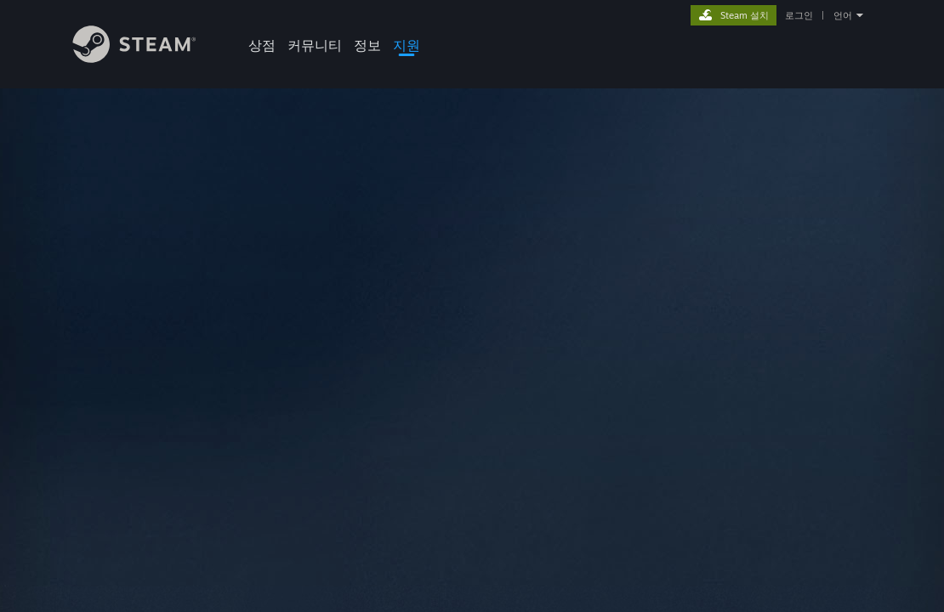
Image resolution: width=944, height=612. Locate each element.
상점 (262, 45)
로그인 (799, 15)
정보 (367, 45)
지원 (406, 45)
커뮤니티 (314, 45)
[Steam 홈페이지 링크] (147, 58)
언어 (842, 15)
